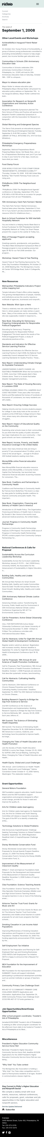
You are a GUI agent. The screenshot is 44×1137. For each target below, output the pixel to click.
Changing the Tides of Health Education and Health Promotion (21, 742)
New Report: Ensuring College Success (19, 405)
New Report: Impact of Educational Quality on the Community (21, 425)
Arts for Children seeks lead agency (18, 807)
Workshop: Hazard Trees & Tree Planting (20, 258)
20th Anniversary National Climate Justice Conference (20, 597)
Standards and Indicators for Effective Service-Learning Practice (19, 345)
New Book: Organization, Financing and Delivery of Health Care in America (19, 504)
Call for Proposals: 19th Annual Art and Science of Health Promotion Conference (20, 661)
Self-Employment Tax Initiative (15, 945)
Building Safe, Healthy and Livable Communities (17, 576)
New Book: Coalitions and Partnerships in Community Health (20, 483)
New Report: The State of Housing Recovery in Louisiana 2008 (21, 385)
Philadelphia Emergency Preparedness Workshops (19, 144)
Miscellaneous (9, 1039)
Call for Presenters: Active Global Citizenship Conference (22, 618)
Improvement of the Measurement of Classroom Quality (18, 864)
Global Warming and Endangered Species (20, 124)
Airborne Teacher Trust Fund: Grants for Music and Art (20, 904)
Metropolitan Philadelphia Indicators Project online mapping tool (21, 287)
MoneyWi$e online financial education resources (19, 462)
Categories (6, 14)
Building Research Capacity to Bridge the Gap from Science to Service (20, 700)
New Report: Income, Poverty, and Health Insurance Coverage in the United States (20, 443)
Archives (5, 17)
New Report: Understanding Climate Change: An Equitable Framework (22, 364)
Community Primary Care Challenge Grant (20, 985)
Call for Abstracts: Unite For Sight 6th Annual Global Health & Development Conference (22, 640)
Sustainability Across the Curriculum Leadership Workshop (18, 555)
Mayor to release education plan (16, 82)
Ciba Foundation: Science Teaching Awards (21, 884)
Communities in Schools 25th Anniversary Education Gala (20, 62)
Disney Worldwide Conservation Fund (18, 845)
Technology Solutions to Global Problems (20, 826)
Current (5, 11)
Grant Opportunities (12, 784)
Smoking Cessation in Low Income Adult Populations (20, 925)
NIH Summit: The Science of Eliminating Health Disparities (19, 721)
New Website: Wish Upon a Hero (16, 304)
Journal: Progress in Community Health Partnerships (19, 523)
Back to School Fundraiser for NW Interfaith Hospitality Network (21, 219)
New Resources (10, 281)
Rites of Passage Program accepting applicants (18, 238)
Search (5, 20)
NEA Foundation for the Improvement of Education (19, 965)
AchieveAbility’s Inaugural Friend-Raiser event (19, 43)
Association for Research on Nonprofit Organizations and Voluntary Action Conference (19, 103)
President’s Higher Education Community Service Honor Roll (20, 1044)
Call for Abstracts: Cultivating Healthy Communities (18, 679)
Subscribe (8, 1109)
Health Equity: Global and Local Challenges (21, 762)
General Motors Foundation (14, 788)
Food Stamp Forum (10, 164)
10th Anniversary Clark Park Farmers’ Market (22, 202)
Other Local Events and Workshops (20, 38)
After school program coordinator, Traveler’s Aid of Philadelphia (21, 1017)
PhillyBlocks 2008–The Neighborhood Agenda (19, 184)
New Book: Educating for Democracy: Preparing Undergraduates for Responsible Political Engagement (21, 323)
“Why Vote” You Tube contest (15, 1064)
